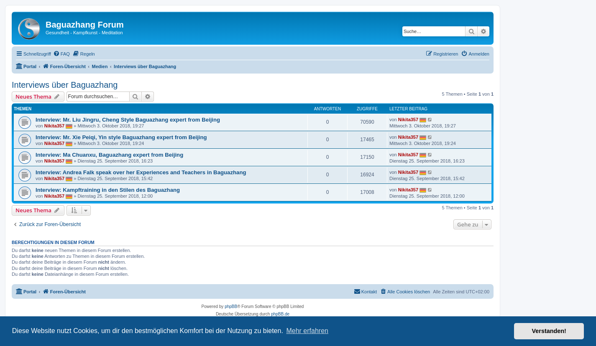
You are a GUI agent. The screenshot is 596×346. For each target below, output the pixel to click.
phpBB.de (280, 314)
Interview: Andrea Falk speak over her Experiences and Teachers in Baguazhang (141, 172)
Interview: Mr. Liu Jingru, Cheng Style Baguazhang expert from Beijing (128, 120)
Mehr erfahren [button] (307, 330)
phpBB (231, 306)
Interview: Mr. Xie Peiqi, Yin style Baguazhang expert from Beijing (121, 137)
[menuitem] (61, 54)
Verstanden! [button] (549, 331)
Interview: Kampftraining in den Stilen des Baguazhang (108, 190)
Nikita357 (54, 125)
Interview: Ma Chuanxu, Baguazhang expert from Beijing (109, 155)
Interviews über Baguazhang (65, 84)
